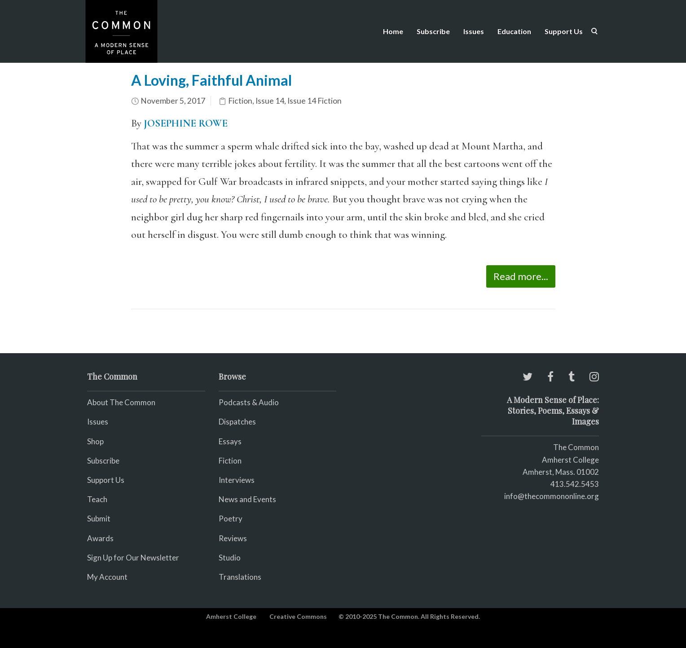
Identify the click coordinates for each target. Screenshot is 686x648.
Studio (230, 557)
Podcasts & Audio (249, 402)
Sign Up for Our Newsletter (133, 557)
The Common (576, 447)
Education (514, 31)
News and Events (247, 499)
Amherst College (231, 616)
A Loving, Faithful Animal (211, 80)
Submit (98, 518)
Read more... (520, 276)
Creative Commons (298, 616)
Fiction (240, 100)
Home (393, 31)
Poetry (230, 518)
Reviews (233, 538)
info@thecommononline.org (551, 496)
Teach (97, 499)
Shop (95, 441)
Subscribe (433, 31)
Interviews (237, 480)
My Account (107, 577)
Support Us (564, 31)
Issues (473, 31)
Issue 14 (269, 100)
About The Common (121, 402)
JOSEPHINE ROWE (186, 123)
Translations (240, 577)
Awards (100, 538)
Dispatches (237, 421)
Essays (230, 441)
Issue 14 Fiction (314, 100)
